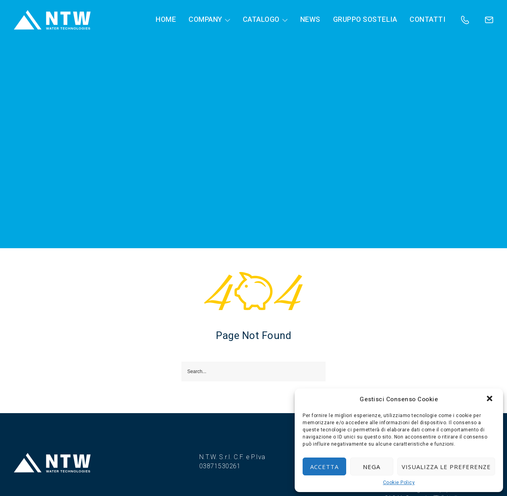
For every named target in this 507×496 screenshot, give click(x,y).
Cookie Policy (399, 482)
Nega (371, 467)
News (310, 19)
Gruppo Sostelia (365, 19)
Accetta (324, 467)
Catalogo (261, 19)
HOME (166, 19)
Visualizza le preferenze (446, 467)
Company (205, 19)
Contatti (427, 19)
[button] (490, 399)
